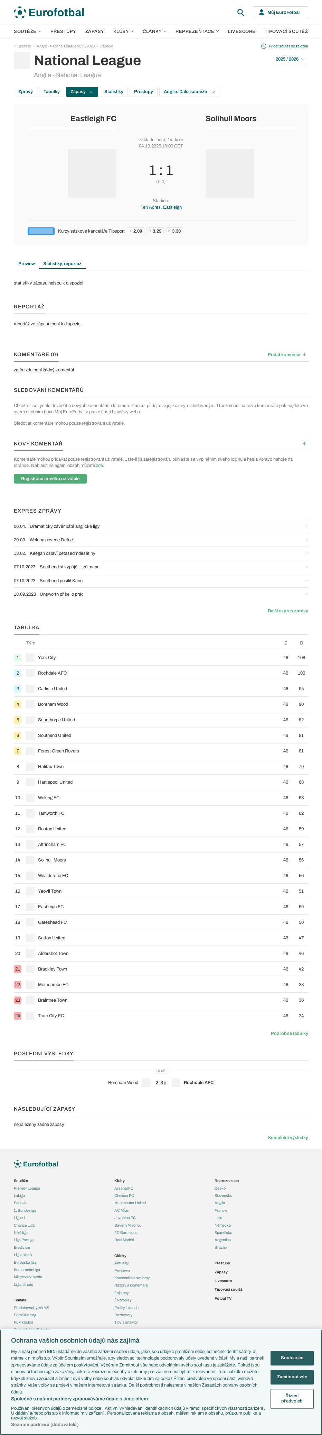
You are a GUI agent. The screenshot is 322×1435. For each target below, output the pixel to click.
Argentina (223, 1240)
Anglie (220, 1203)
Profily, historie (126, 1308)
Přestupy (63, 31)
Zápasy (94, 31)
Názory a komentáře (131, 1285)
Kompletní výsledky (288, 1137)
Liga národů (23, 1284)
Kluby (123, 31)
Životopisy (123, 1300)
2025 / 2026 (290, 59)
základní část (152, 139)
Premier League (27, 1188)
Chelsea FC (124, 1195)
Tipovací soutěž (286, 31)
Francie (221, 1210)
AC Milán (121, 1210)
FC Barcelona (126, 1232)
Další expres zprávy (288, 610)
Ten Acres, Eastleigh (161, 207)
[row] (161, 657)
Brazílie (221, 1247)
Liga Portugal (24, 1240)
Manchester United (130, 1203)
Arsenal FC (123, 1188)
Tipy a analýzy (126, 1322)
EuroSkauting (25, 1315)
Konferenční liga (27, 1269)
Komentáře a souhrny (132, 1278)
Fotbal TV (223, 1298)
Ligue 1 (20, 1218)
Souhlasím (292, 1358)
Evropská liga (25, 1262)
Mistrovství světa (28, 1277)
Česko (220, 1188)
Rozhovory (123, 1315)
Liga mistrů (23, 1255)
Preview (26, 263)
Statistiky (113, 91)
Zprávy (25, 91)
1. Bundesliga (25, 1210)
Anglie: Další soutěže (189, 91)
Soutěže (27, 31)
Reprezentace (197, 31)
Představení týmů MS (31, 1308)
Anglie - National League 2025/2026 (66, 46)
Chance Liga (24, 1225)
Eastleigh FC (93, 119)
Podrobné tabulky (289, 1033)
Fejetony (121, 1293)
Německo (223, 1225)
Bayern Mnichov (128, 1225)
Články (120, 1256)
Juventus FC (125, 1218)
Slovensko (223, 1195)
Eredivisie (22, 1247)
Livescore (242, 31)
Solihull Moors (231, 119)
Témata (20, 1300)
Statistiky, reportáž (62, 263)
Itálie (218, 1218)
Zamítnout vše (292, 1376)
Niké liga (21, 1232)
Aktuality (121, 1263)
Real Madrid (124, 1240)
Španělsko (223, 1232)
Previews (122, 1271)
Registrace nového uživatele (50, 478)
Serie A (20, 1203)
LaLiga (19, 1195)
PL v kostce (23, 1322)
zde (99, 465)
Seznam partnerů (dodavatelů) (45, 1424)
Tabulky (52, 91)
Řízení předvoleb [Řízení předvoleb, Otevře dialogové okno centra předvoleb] (292, 1398)
